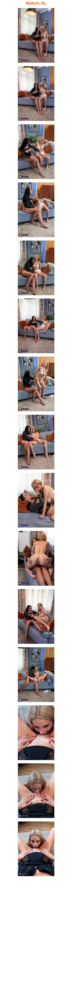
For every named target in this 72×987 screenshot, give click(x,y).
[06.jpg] (36, 326)
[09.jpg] (36, 501)
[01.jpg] (36, 36)
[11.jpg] (36, 617)
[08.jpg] (36, 443)
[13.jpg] (36, 733)
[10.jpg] (36, 559)
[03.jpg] (36, 152)
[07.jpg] (36, 385)
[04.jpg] (36, 210)
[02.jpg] (36, 94)
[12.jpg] (36, 675)
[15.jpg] (36, 849)
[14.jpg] (36, 791)
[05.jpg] (36, 269)
